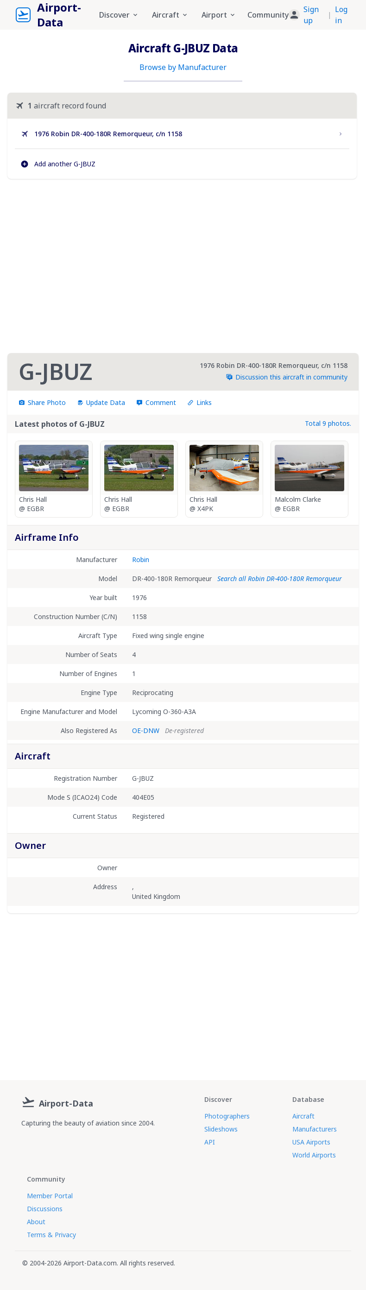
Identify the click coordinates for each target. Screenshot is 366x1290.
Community (268, 15)
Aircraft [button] (170, 15)
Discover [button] (119, 15)
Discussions (45, 1208)
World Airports (314, 1155)
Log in (341, 14)
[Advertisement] (182, 266)
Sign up (311, 14)
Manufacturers (314, 1129)
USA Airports (311, 1142)
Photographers (227, 1116)
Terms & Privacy (51, 1234)
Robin (140, 559)
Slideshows (221, 1129)
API (209, 1142)
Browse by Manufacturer (183, 67)
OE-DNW (145, 730)
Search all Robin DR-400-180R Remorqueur (279, 578)
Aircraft (303, 1116)
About (36, 1221)
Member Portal (50, 1195)
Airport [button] (219, 15)
